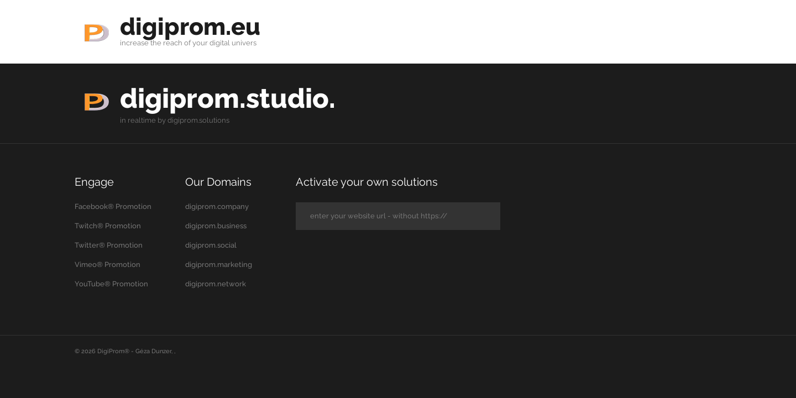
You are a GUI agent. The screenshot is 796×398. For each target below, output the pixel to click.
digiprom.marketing (218, 264)
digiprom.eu (192, 26)
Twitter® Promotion (109, 245)
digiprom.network (215, 284)
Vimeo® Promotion (107, 264)
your (200, 43)
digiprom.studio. (231, 98)
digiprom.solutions (198, 120)
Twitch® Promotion (108, 226)
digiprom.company (217, 206)
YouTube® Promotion (111, 284)
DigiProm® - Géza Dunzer (134, 351)
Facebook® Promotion (113, 206)
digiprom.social (211, 245)
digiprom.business (216, 226)
